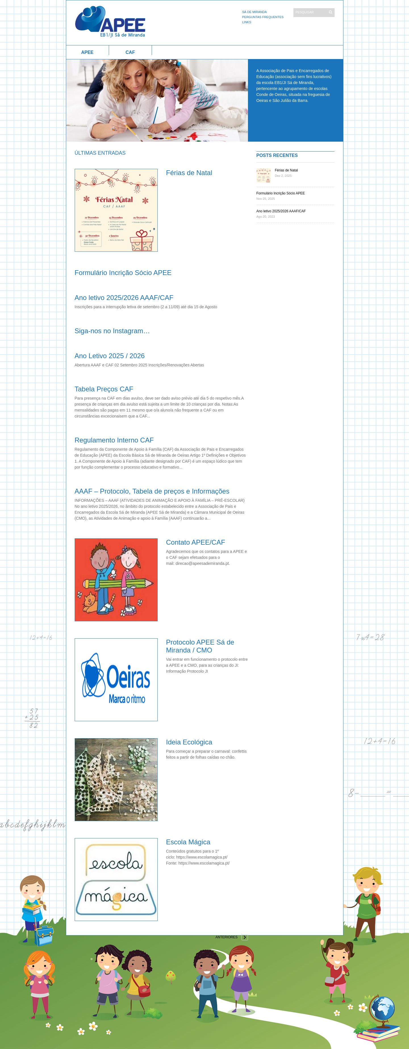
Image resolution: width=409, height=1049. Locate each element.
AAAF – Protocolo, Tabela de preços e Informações (152, 491)
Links (246, 22)
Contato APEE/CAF (195, 542)
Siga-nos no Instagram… (112, 331)
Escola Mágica (188, 842)
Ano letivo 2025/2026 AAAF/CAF (124, 297)
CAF (130, 52)
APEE (87, 52)
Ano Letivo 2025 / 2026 (110, 356)
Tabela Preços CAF (104, 389)
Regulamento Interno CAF (114, 440)
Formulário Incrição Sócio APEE (123, 272)
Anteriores (226, 937)
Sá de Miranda (254, 12)
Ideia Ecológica (189, 742)
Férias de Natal (189, 173)
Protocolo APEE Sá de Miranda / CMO (200, 646)
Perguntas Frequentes (263, 17)
